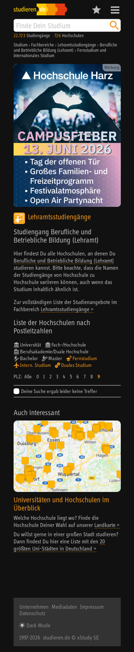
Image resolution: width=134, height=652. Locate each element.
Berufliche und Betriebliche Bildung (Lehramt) (64, 260)
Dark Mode (37, 625)
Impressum (92, 606)
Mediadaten (64, 606)
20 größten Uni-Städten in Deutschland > (59, 545)
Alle (28, 376)
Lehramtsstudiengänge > (67, 309)
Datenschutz (32, 613)
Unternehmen (34, 606)
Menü (115, 10)
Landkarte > (107, 525)
